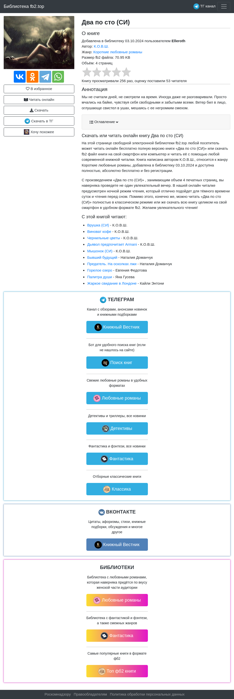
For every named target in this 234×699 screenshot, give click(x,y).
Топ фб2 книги (117, 671)
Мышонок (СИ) (99, 251)
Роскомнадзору (58, 694)
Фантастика (117, 459)
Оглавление (104, 122)
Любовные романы (117, 398)
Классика (117, 489)
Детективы (117, 428)
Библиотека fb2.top (24, 6)
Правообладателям (90, 694)
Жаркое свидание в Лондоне (112, 283)
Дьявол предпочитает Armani (112, 244)
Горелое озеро (99, 270)
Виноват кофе (99, 231)
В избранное (39, 89)
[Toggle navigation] (223, 6)
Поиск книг (117, 363)
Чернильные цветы (103, 238)
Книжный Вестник (117, 327)
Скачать (39, 110)
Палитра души (99, 277)
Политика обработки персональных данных (147, 694)
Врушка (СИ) (98, 225)
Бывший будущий (102, 257)
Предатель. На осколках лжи (111, 264)
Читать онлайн (39, 99)
